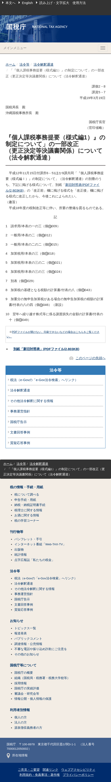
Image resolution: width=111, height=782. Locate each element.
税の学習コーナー (26, 520)
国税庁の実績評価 (26, 688)
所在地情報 (17, 755)
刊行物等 (16, 532)
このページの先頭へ (90, 358)
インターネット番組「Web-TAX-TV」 (40, 544)
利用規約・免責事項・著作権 (39, 774)
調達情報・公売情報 (28, 644)
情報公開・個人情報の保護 (33, 698)
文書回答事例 (20, 432)
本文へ (10, 3)
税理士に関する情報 (28, 510)
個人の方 (20, 717)
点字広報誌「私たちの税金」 (34, 560)
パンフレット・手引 (28, 539)
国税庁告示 (18, 422)
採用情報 (20, 683)
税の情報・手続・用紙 (26, 487)
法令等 (24, 64)
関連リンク (50, 769)
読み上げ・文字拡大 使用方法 (62, 3)
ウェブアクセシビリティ (78, 769)
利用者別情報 (20, 710)
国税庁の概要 (23, 672)
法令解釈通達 (44, 64)
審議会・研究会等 (26, 693)
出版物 (19, 549)
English (27, 3)
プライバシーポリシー (78, 774)
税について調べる (26, 494)
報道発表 (20, 633)
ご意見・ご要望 (29, 769)
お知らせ (16, 621)
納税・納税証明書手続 (29, 505)
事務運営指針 (20, 411)
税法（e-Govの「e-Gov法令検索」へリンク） (44, 380)
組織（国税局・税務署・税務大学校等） (42, 678)
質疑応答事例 (20, 443)
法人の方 (20, 722)
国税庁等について (23, 665)
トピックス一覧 (25, 628)
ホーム (10, 64)
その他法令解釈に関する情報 (31, 401)
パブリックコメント (28, 638)
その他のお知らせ (26, 654)
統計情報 (20, 554)
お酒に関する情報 (26, 515)
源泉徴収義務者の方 (28, 727)
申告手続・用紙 (25, 500)
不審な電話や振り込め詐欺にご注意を (40, 649)
